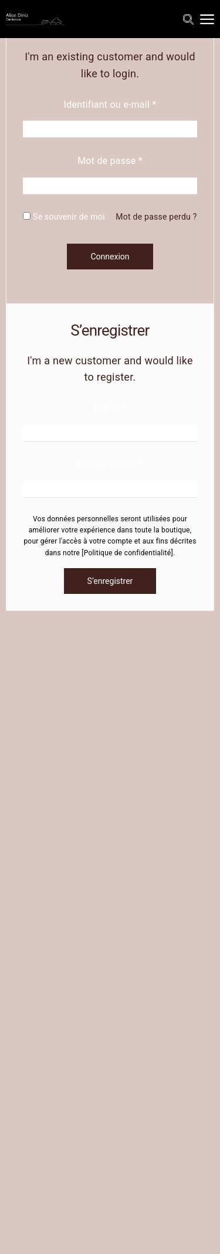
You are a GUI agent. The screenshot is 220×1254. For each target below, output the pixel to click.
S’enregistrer (110, 581)
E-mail (110, 408)
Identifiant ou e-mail (110, 104)
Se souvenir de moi (63, 216)
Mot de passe (110, 160)
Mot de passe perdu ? (156, 216)
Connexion (109, 256)
